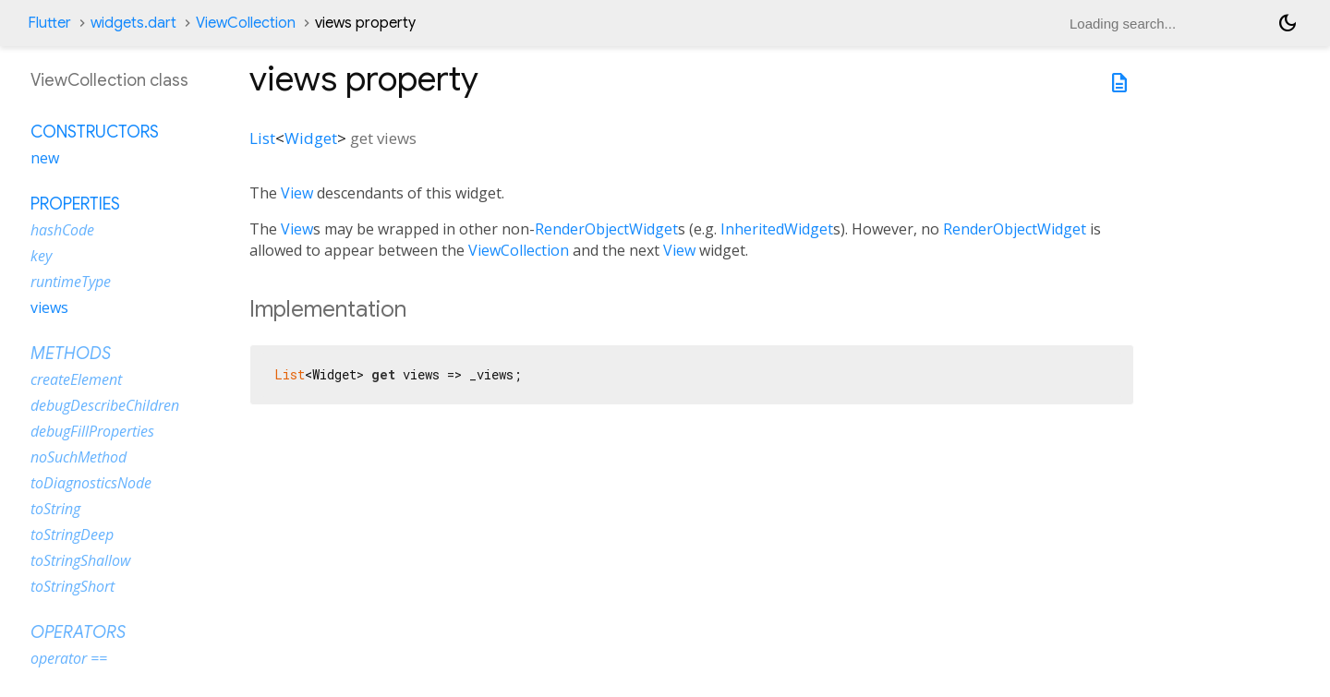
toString (55, 509)
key (41, 256)
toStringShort (72, 586)
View (297, 193)
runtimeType (70, 281)
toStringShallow (80, 560)
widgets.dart (133, 23)
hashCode (62, 230)
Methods (70, 353)
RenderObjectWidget (606, 229)
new (44, 158)
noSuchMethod (78, 457)
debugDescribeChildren (104, 405)
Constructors (94, 132)
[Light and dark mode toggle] (1287, 23)
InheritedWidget (776, 229)
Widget (310, 138)
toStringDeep (72, 534)
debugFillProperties (92, 431)
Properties (75, 204)
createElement (76, 379)
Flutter (49, 23)
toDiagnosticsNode (90, 483)
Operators (78, 632)
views (49, 307)
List (262, 138)
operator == (68, 658)
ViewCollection (246, 23)
